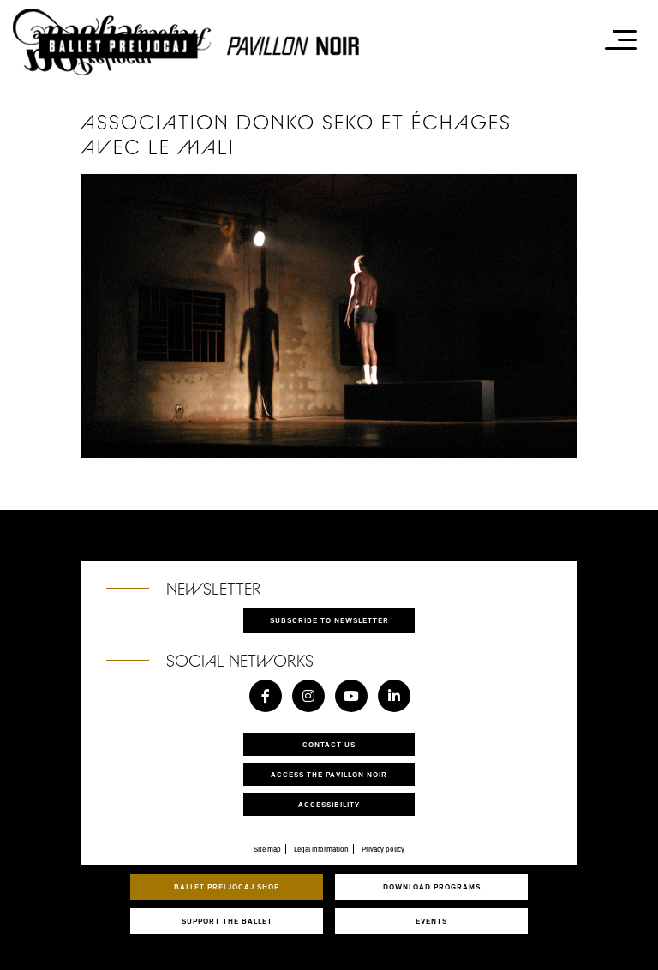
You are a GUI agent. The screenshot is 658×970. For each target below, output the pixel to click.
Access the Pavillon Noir (329, 774)
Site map (267, 849)
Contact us (329, 744)
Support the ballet (227, 920)
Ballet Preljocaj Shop (226, 886)
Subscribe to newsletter (329, 620)
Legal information (321, 849)
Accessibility (329, 804)
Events (431, 920)
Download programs (432, 886)
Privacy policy (383, 849)
